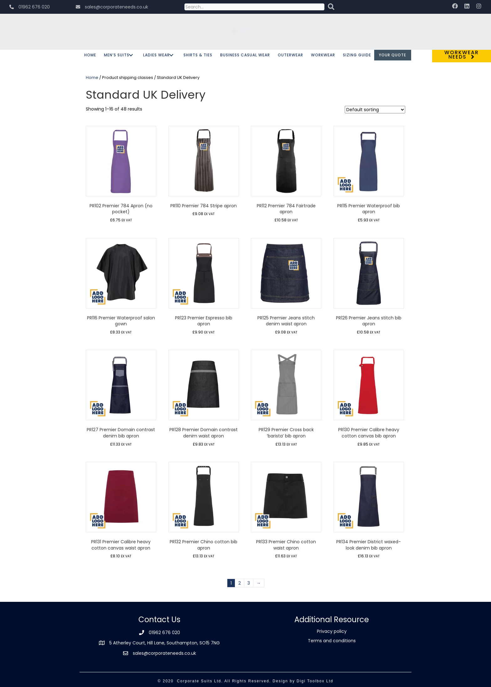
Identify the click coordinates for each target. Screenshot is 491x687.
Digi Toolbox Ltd (315, 681)
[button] (331, 7)
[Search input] (254, 6)
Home (92, 77)
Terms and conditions (332, 641)
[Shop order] (375, 109)
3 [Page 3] (248, 583)
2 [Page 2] (239, 583)
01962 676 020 (164, 632)
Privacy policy (332, 631)
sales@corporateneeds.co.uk (164, 653)
